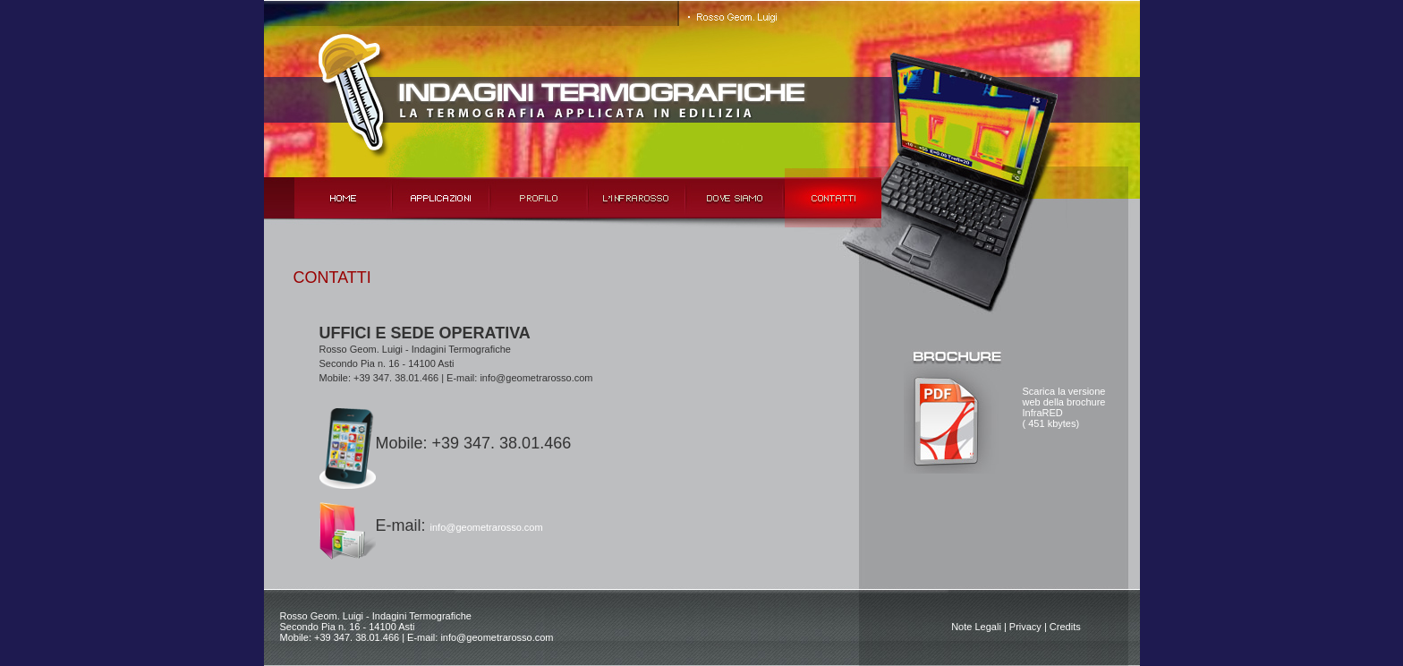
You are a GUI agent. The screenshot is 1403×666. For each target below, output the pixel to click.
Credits (1065, 626)
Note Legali (976, 626)
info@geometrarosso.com (486, 527)
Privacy (1025, 626)
